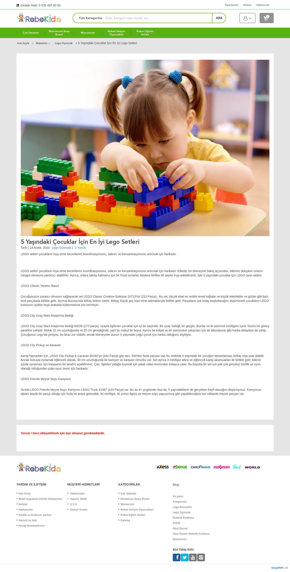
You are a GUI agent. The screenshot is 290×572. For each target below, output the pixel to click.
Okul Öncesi (180, 528)
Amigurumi (179, 501)
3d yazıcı (178, 496)
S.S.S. (72, 504)
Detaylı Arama (77, 509)
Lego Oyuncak (64, 43)
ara (219, 18)
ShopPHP (277, 567)
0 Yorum (80, 247)
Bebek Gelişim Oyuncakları (136, 509)
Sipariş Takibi (77, 498)
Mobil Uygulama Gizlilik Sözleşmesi (39, 498)
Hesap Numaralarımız (31, 525)
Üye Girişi (24, 493)
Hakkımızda (25, 509)
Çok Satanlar (127, 493)
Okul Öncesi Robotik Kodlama (191, 533)
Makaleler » (43, 43)
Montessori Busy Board (133, 498)
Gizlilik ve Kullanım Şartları (34, 515)
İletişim (22, 504)
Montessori (126, 504)
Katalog (124, 520)
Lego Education (182, 507)
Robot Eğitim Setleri (131, 515)
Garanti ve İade (27, 520)
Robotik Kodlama (183, 517)
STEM (176, 523)
